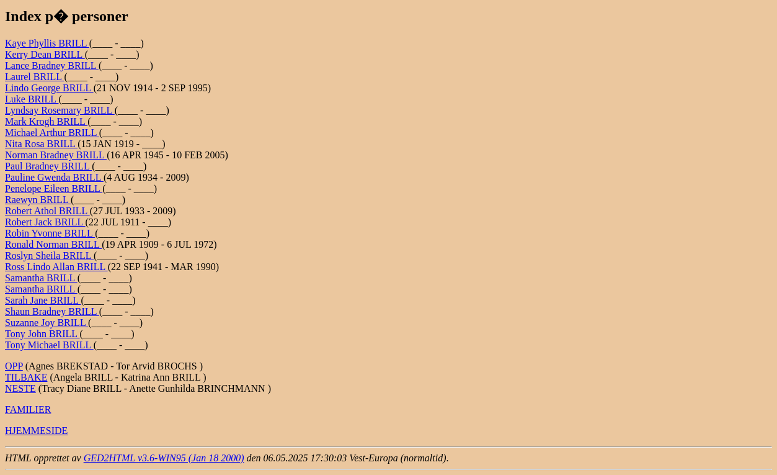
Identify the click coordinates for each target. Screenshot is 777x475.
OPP (14, 366)
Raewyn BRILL (38, 199)
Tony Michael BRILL (49, 345)
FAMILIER (28, 409)
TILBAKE (26, 377)
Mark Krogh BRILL (46, 121)
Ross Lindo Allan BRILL (56, 266)
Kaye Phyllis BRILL (47, 43)
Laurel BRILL (34, 76)
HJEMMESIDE (36, 430)
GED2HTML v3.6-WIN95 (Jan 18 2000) (164, 458)
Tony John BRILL (42, 333)
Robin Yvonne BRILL (50, 233)
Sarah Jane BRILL (43, 300)
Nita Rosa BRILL (41, 143)
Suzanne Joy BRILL (46, 322)
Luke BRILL (32, 99)
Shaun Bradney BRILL (52, 311)
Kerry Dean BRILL (45, 54)
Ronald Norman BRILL (53, 244)
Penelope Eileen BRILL (53, 188)
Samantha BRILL (41, 278)
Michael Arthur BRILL (52, 132)
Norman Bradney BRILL (56, 155)
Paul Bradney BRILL (48, 166)
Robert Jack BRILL (45, 222)
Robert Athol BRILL (47, 211)
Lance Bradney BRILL (52, 65)
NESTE (20, 388)
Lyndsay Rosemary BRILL (60, 110)
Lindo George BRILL (49, 88)
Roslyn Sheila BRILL (49, 255)
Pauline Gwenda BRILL (54, 177)
